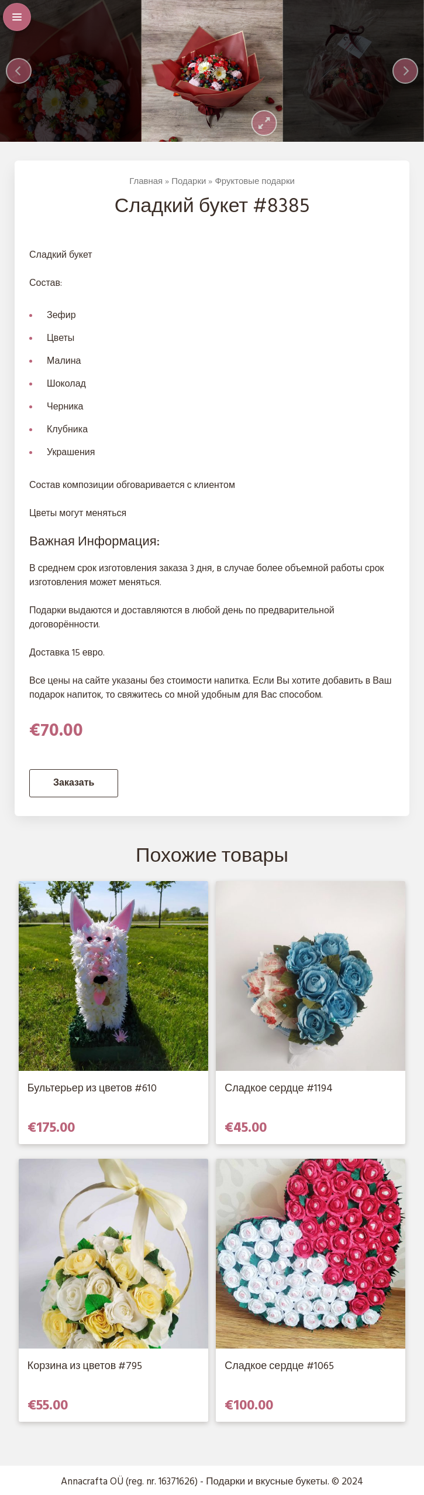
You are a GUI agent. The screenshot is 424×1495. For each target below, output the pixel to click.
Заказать (73, 783)
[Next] (405, 71)
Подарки (188, 182)
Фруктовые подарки (254, 182)
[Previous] (19, 71)
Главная (146, 182)
